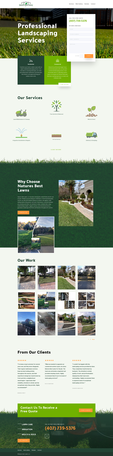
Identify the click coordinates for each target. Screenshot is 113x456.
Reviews (87, 4)
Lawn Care (27, 425)
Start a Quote (82, 410)
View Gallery (65, 84)
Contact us (23, 212)
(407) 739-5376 (78, 21)
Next (93, 339)
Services (71, 4)
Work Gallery (79, 4)
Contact (93, 4)
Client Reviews (56, 149)
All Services (24, 440)
